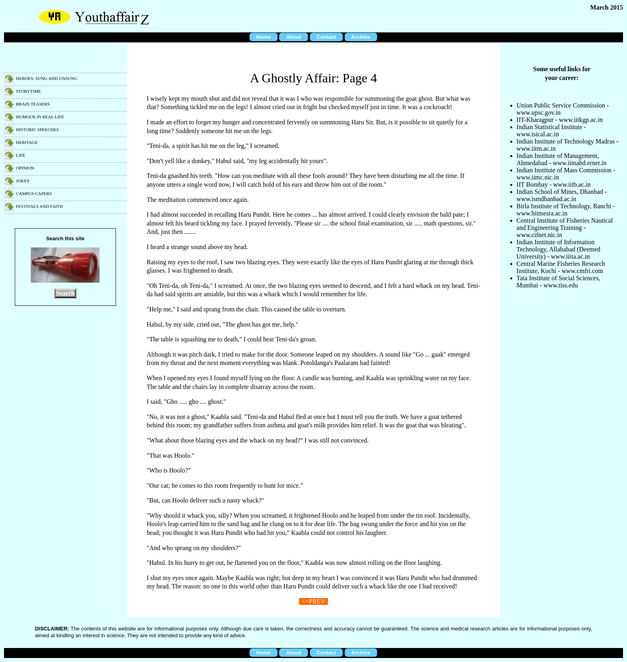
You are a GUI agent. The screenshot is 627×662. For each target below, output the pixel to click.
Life (20, 155)
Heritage (27, 142)
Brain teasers (33, 104)
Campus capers (34, 193)
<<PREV (313, 601)
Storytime (28, 91)
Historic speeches (37, 129)
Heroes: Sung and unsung (46, 78)
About (293, 37)
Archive (361, 37)
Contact (326, 37)
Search (65, 293)
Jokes (22, 180)
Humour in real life (40, 116)
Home (263, 37)
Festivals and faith (39, 206)
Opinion (25, 168)
